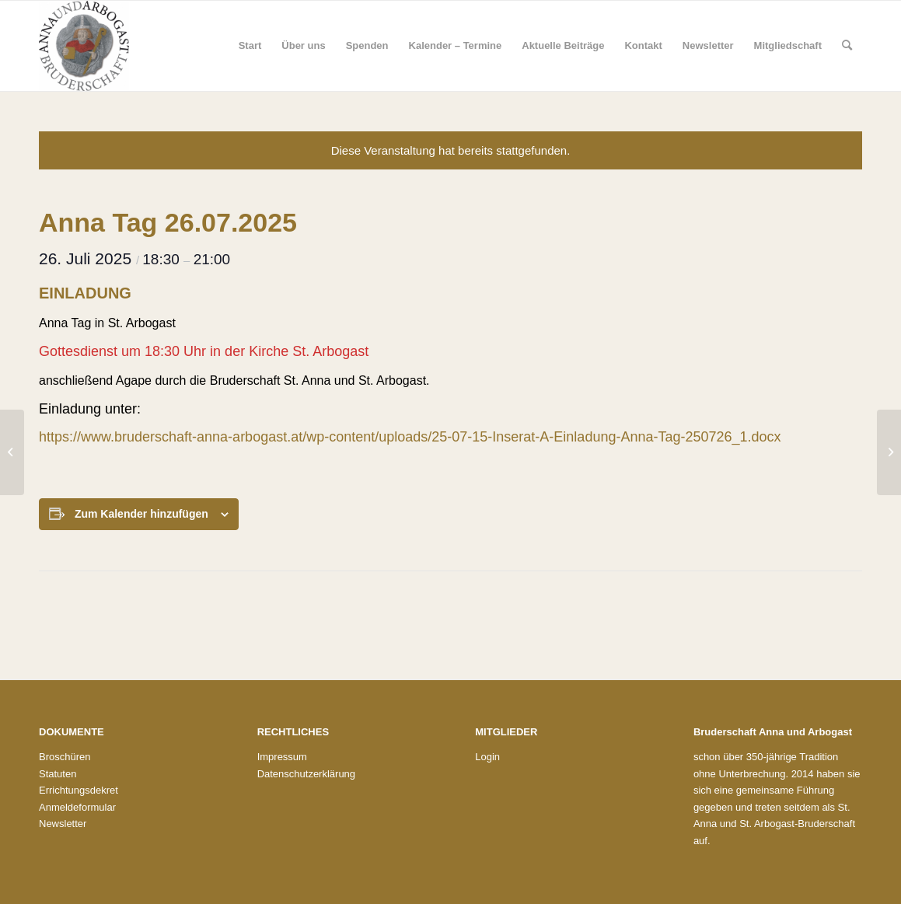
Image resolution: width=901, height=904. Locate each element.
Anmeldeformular (77, 807)
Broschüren (64, 757)
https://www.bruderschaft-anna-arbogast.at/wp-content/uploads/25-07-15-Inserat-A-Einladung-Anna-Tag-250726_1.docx (410, 437)
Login (487, 757)
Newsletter (62, 823)
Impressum (282, 757)
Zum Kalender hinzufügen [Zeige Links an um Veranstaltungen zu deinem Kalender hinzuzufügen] (141, 514)
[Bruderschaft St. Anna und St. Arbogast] (84, 46)
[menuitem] (250, 46)
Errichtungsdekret (78, 790)
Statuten (57, 774)
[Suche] (847, 46)
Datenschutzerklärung (306, 774)
